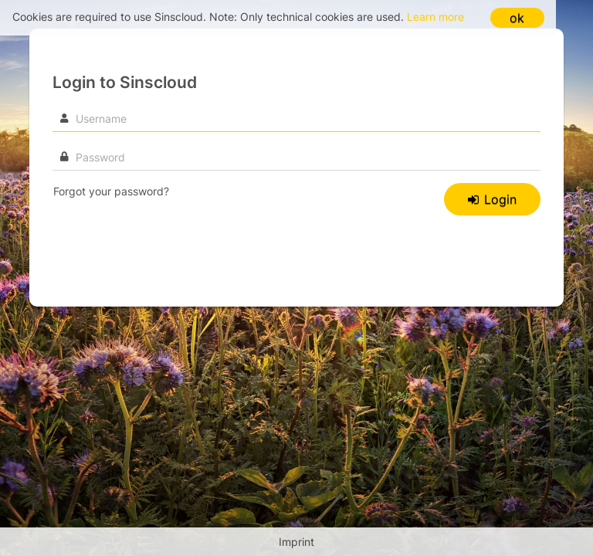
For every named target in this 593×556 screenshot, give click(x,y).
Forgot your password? (111, 191)
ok (517, 17)
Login (492, 199)
